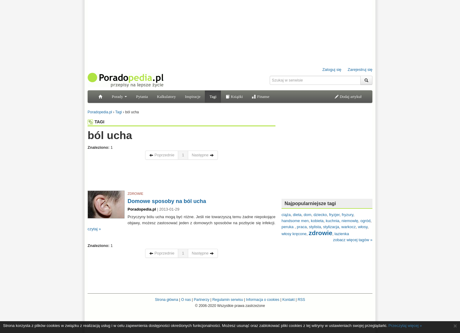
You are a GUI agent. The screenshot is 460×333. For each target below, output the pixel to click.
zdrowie (320, 232)
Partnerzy (201, 300)
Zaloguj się (332, 69)
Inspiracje (192, 96)
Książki (234, 96)
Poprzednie (161, 155)
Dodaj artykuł (348, 96)
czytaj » (94, 229)
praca (302, 227)
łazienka (342, 233)
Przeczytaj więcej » (405, 325)
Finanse (260, 96)
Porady (119, 96)
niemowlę (350, 220)
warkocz (348, 227)
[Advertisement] (181, 177)
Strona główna (166, 300)
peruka (288, 227)
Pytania (142, 96)
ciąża (286, 214)
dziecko (320, 214)
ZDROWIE (135, 193)
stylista (315, 227)
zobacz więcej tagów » (352, 240)
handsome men (295, 220)
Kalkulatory (166, 96)
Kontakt (288, 300)
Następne (203, 155)
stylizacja (331, 227)
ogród (365, 220)
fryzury (347, 214)
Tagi (212, 96)
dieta (297, 214)
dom (307, 214)
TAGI (96, 121)
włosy (363, 227)
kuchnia (332, 220)
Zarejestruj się (360, 69)
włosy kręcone (294, 233)
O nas (186, 300)
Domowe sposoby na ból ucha (167, 201)
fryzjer (334, 214)
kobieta (317, 220)
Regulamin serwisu (227, 300)
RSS (301, 300)
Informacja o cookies (262, 300)
